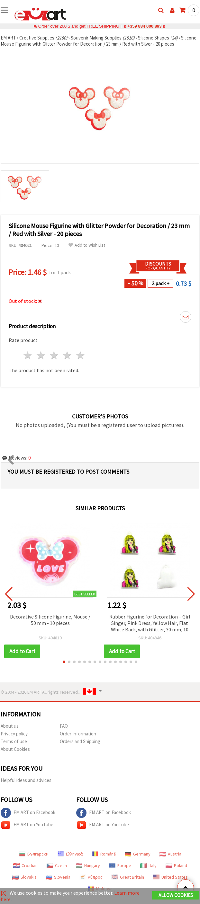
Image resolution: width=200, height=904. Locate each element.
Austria (170, 854)
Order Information (78, 734)
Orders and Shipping (80, 741)
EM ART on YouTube (27, 825)
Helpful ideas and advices (26, 780)
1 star (28, 355)
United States (170, 877)
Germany (137, 854)
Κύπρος (91, 877)
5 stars (80, 355)
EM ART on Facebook (28, 813)
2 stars (41, 355)
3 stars (54, 355)
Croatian (25, 865)
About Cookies (15, 749)
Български (34, 854)
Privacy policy (14, 734)
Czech (57, 865)
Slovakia (24, 877)
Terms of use (14, 741)
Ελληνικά (70, 854)
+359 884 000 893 (144, 26)
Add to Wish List (86, 245)
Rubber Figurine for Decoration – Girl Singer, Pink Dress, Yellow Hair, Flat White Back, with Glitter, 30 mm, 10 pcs (149, 623)
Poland (176, 865)
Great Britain (128, 877)
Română (104, 854)
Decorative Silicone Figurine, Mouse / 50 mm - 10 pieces (50, 619)
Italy (148, 865)
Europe (120, 865)
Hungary (88, 865)
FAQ (64, 726)
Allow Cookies (176, 895)
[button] (64, 662)
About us (10, 726)
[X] (4, 893)
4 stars (67, 355)
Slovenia (58, 877)
